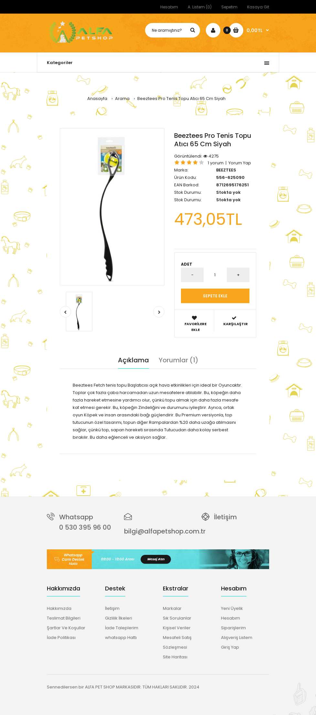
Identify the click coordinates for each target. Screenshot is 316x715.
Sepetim (229, 7)
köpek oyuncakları (155, 457)
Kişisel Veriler (177, 628)
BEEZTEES (226, 170)
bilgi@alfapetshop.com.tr (164, 531)
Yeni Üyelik (232, 608)
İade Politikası (61, 637)
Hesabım (169, 7)
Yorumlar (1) (178, 360)
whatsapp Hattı (121, 637)
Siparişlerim (233, 628)
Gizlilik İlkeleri (118, 618)
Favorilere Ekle (195, 323)
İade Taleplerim (121, 628)
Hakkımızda (59, 608)
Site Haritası (175, 657)
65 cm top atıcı (192, 457)
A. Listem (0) (200, 7)
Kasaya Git (258, 7)
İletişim (225, 517)
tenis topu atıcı (119, 457)
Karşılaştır (235, 321)
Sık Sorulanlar (177, 618)
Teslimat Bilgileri (63, 618)
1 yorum (216, 163)
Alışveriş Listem (236, 637)
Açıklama (133, 360)
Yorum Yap (239, 163)
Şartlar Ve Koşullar (66, 628)
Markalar (172, 608)
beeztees (92, 457)
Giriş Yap (230, 647)
